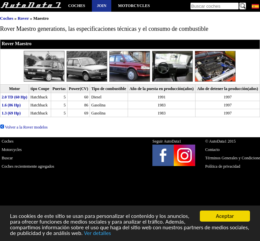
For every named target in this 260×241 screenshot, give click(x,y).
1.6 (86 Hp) (11, 105)
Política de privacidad (222, 166)
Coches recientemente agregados (28, 166)
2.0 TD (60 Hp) (14, 97)
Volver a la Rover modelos (24, 127)
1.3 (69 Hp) (11, 113)
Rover (23, 18)
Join (102, 5)
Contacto (212, 149)
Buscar (7, 158)
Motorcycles (134, 5)
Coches (76, 5)
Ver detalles (97, 233)
